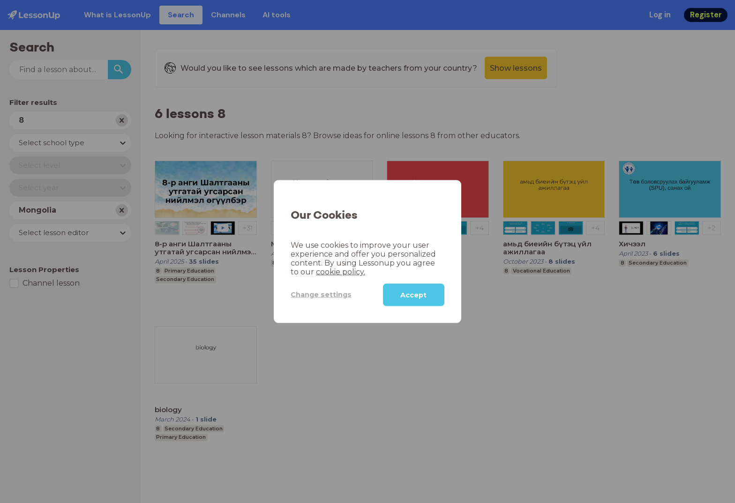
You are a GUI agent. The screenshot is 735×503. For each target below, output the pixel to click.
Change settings (321, 294)
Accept (413, 294)
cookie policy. (340, 271)
